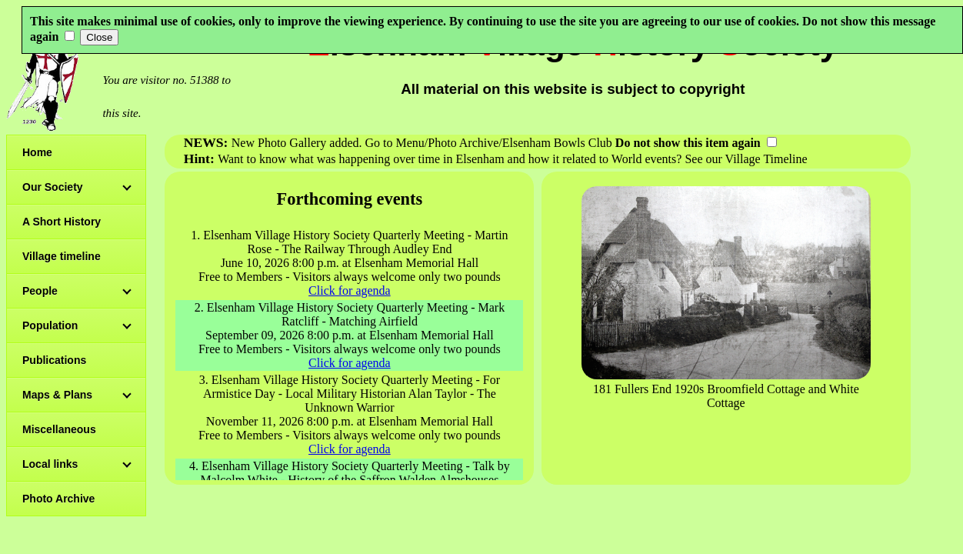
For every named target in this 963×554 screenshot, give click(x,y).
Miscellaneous (59, 429)
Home (37, 152)
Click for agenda (349, 290)
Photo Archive (58, 498)
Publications (54, 360)
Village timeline (61, 256)
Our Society (52, 187)
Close (99, 37)
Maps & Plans (57, 395)
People (40, 291)
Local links (50, 464)
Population (50, 325)
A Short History (61, 221)
